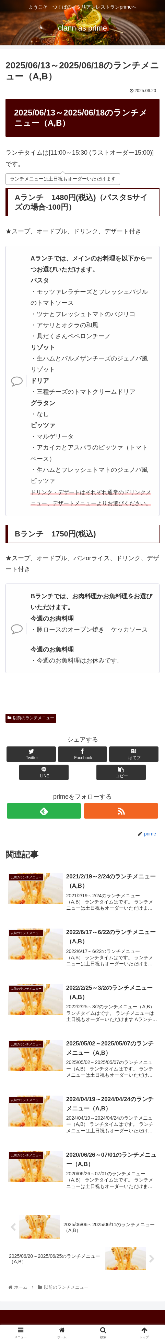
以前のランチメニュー (31, 718)
